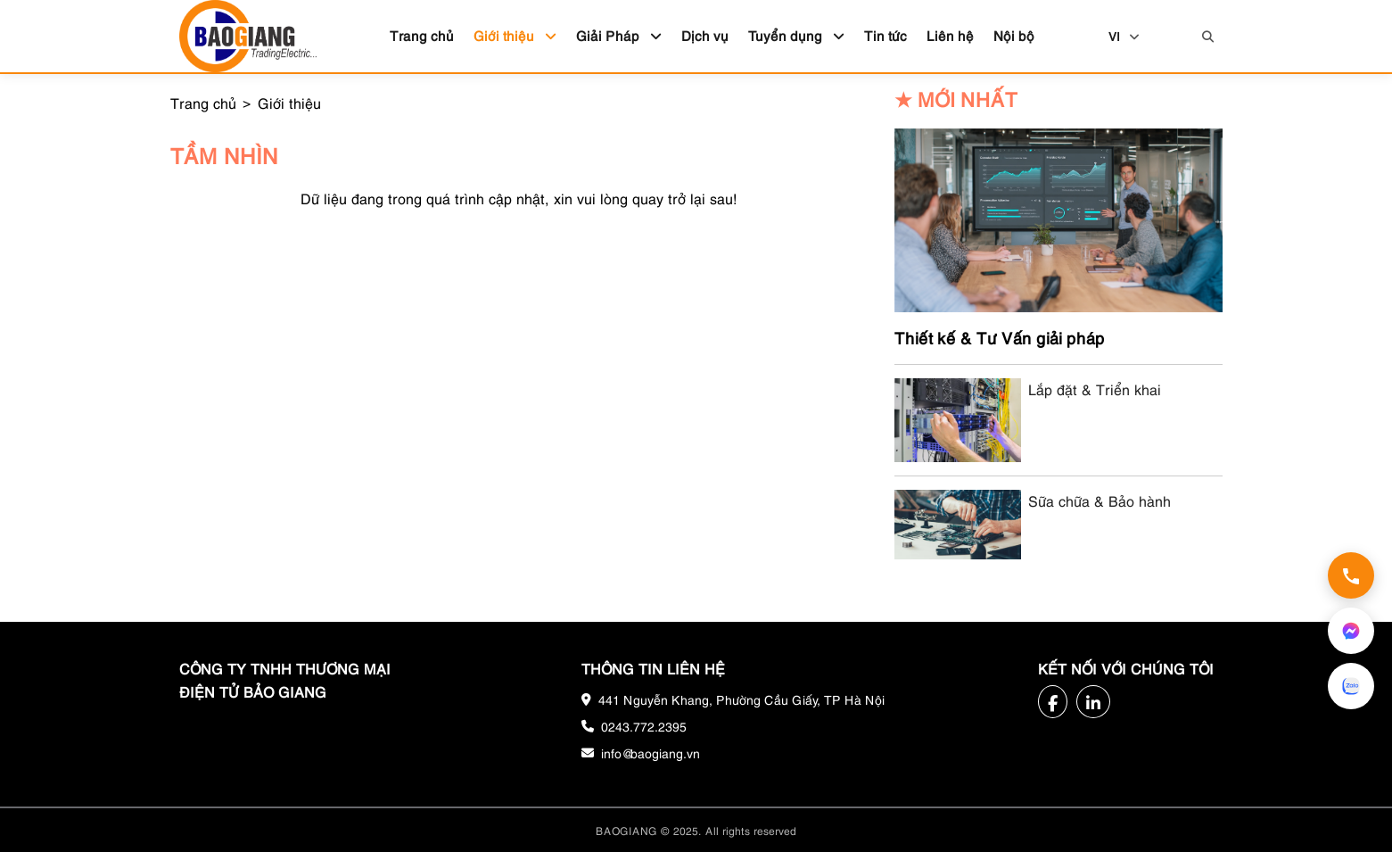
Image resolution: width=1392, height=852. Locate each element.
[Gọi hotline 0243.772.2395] (1351, 575)
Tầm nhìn (224, 154)
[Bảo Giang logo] (248, 36)
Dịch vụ (705, 35)
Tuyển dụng (796, 35)
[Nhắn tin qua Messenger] (1351, 631)
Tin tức (885, 35)
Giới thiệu (515, 35)
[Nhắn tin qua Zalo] (1351, 686)
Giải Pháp (619, 35)
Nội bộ (1013, 35)
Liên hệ (950, 35)
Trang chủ (422, 35)
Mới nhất (955, 98)
